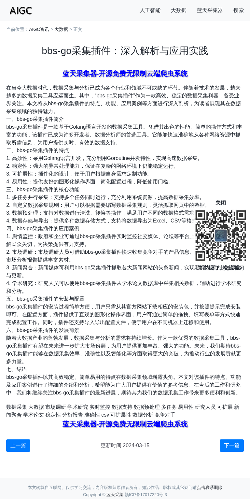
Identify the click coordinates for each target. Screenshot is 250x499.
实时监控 (100, 407)
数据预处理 (147, 407)
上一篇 (18, 445)
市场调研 (55, 407)
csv (105, 415)
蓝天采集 (114, 494)
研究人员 (205, 407)
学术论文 (33, 415)
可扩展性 (120, 415)
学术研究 (77, 407)
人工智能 (150, 10)
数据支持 (122, 407)
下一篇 (232, 445)
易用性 (186, 407)
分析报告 (72, 415)
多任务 (169, 407)
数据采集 (16, 407)
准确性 (92, 415)
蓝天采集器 (210, 10)
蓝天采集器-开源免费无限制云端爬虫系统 (125, 73)
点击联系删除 (209, 487)
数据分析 (142, 415)
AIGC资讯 (39, 29)
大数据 (179, 10)
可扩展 (225, 407)
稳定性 (53, 415)
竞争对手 (165, 415)
